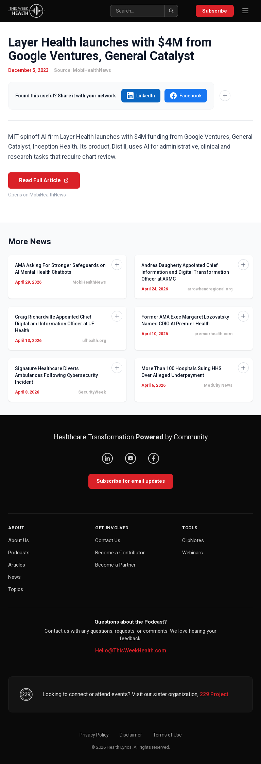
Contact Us (107, 540)
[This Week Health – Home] (26, 10)
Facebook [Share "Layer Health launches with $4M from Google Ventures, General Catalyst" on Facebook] (186, 95)
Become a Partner (115, 565)
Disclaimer (131, 735)
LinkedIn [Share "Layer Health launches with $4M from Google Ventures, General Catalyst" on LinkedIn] (141, 95)
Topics (15, 589)
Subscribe (214, 11)
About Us (18, 540)
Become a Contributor (120, 553)
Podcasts (19, 553)
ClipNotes (193, 540)
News (14, 577)
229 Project (214, 694)
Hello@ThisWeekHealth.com (130, 650)
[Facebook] (153, 458)
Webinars (192, 553)
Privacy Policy (94, 735)
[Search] (144, 11)
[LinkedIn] (107, 458)
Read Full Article (44, 180)
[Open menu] (245, 10)
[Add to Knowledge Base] (225, 95)
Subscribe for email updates (131, 481)
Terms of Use (167, 735)
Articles (16, 565)
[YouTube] (130, 458)
